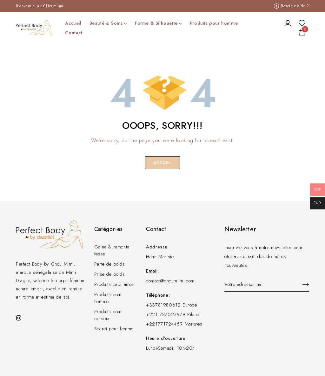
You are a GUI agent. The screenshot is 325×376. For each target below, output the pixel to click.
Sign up (302, 284)
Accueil (162, 163)
